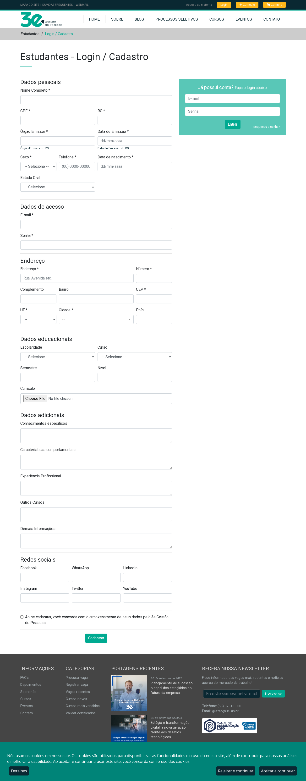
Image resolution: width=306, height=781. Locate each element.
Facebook (28, 568)
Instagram (28, 588)
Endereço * (29, 269)
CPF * (25, 111)
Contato (271, 19)
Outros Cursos (32, 502)
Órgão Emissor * (34, 131)
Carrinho (274, 4)
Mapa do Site (29, 4)
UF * (23, 310)
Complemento (32, 289)
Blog (139, 19)
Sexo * (26, 157)
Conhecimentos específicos (43, 423)
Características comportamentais (48, 449)
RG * (101, 111)
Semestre (28, 368)
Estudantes (30, 34)
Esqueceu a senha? (266, 126)
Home (94, 19)
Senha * (26, 235)
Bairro (64, 289)
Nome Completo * (35, 90)
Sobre (117, 19)
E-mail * (26, 215)
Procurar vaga (77, 678)
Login (224, 4)
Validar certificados (81, 713)
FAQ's (24, 678)
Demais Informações (37, 528)
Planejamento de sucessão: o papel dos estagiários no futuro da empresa (172, 688)
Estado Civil (30, 177)
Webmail (82, 4)
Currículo (247, 4)
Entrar (232, 124)
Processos (176, 19)
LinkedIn (130, 568)
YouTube (130, 588)
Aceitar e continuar (278, 771)
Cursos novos (76, 699)
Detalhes (19, 771)
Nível (102, 368)
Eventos (243, 19)
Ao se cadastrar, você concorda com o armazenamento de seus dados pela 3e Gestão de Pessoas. (97, 620)
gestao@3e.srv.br (225, 711)
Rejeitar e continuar (235, 771)
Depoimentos (30, 685)
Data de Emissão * (113, 131)
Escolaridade (31, 347)
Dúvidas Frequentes (57, 4)
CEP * (141, 289)
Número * (144, 269)
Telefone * (67, 157)
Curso (102, 347)
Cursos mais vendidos (83, 706)
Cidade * (66, 310)
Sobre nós (28, 692)
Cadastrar (96, 638)
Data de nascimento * (115, 157)
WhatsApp (80, 568)
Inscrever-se (273, 693)
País (140, 310)
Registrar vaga (77, 685)
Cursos (216, 19)
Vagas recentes (78, 692)
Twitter (77, 588)
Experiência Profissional (40, 476)
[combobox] (96, 319)
